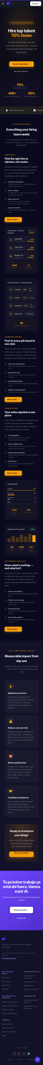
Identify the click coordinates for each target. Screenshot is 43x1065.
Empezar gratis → (21, 910)
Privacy (10, 1059)
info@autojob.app (9, 958)
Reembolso (31, 1059)
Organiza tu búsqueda (9, 1002)
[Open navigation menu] (3, 3)
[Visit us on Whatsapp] (29, 1054)
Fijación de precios (8, 1028)
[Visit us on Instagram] (19, 1054)
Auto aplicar (6, 978)
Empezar (35, 3)
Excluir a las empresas (9, 1013)
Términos (20, 1059)
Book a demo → (13, 219)
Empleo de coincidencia (10, 1006)
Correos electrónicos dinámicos (31, 1001)
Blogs (4, 1035)
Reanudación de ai (30, 982)
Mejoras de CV (29, 986)
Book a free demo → (21, 64)
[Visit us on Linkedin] (24, 1054)
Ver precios (21, 918)
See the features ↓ (21, 71)
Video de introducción (31, 989)
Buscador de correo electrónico (30, 1007)
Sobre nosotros (7, 1024)
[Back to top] (37, 1059)
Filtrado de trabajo (8, 1009)
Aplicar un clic (7, 981)
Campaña (5, 989)
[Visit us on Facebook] (14, 1054)
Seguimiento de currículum (29, 977)
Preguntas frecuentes (9, 1032)
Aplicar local (6, 985)
